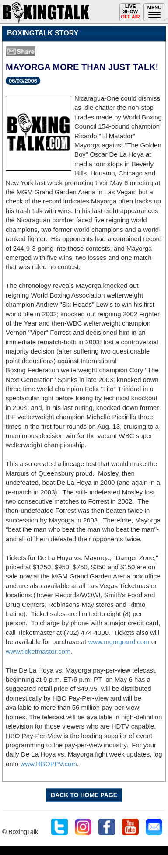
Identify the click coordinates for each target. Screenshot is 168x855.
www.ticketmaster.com (38, 651)
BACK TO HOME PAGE (84, 795)
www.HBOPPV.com (48, 763)
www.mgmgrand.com (118, 641)
